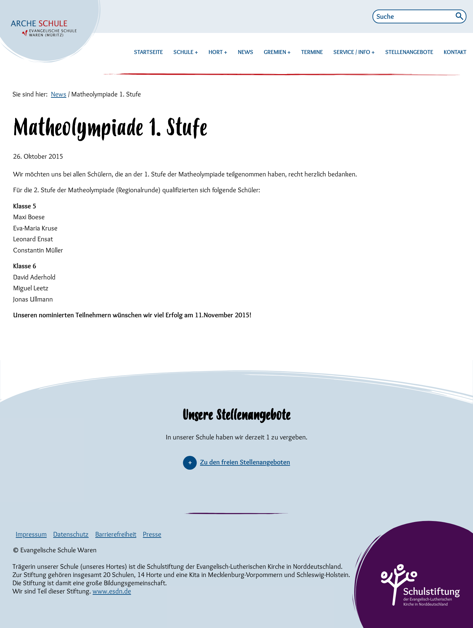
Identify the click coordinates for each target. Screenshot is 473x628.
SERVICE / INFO (352, 52)
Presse (152, 534)
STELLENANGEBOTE (409, 52)
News (58, 94)
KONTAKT (455, 52)
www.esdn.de (112, 591)
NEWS (245, 52)
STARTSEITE (148, 52)
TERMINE (312, 52)
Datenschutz (71, 534)
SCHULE (184, 52)
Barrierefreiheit (115, 534)
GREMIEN (275, 52)
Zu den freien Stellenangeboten (245, 462)
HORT (216, 52)
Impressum (31, 534)
